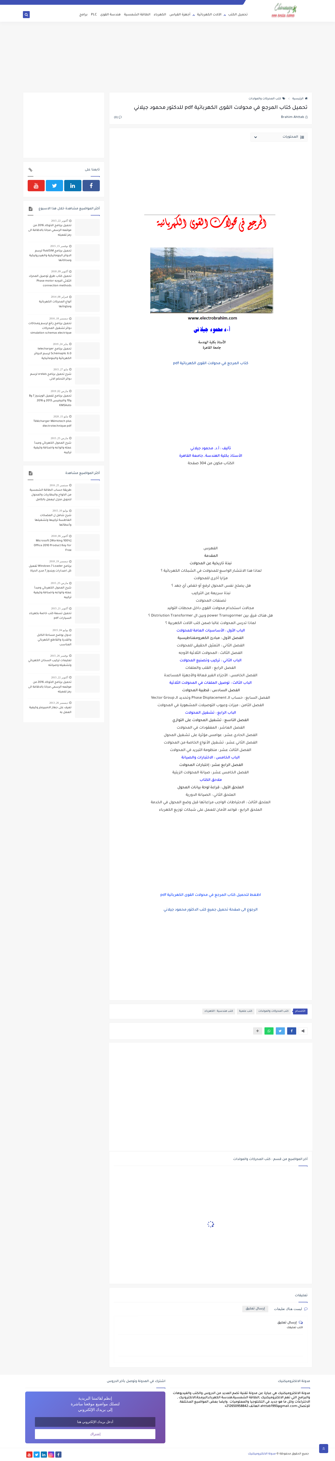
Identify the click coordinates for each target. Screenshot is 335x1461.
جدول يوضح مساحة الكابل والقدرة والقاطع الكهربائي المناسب (54, 640)
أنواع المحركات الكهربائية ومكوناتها (55, 304)
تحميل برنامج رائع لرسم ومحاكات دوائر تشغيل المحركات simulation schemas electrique (49, 328)
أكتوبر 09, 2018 (59, 271)
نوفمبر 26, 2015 (59, 655)
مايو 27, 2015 (61, 369)
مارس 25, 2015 (59, 438)
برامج (83, 15)
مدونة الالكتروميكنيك (262, 1454)
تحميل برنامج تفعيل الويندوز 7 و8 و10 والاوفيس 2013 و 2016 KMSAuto (50, 401)
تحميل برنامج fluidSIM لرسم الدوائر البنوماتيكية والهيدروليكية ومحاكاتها (50, 255)
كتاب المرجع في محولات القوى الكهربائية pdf (210, 363)
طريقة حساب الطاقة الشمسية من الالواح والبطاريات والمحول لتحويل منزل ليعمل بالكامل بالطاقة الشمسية (50, 495)
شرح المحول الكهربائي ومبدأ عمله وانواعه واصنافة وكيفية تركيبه (52, 448)
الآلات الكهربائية (209, 15)
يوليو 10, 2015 (60, 510)
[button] (291, 1031)
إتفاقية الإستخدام (167, 2)
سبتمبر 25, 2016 (59, 485)
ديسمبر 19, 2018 (58, 561)
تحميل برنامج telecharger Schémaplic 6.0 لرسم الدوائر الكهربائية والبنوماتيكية (52, 353)
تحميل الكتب (238, 15)
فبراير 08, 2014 (59, 296)
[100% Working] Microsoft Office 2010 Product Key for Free (52, 545)
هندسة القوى (110, 15)
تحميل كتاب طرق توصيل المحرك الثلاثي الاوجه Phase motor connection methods (50, 281)
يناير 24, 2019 (60, 344)
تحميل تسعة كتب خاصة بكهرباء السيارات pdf (50, 616)
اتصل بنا (208, 2)
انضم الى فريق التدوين (228, 2)
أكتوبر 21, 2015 (59, 608)
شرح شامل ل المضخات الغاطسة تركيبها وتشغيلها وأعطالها (53, 520)
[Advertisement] (168, 57)
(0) (118, 117)
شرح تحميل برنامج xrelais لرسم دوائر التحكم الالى (50, 377)
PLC (94, 15)
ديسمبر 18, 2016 (58, 318)
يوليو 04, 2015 (60, 630)
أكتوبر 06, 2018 (59, 536)
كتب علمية (245, 1011)
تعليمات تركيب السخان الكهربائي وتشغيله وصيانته (49, 663)
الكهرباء (160, 15)
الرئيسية (300, 98)
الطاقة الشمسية (137, 15)
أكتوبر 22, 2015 (59, 220)
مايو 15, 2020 (61, 416)
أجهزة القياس (179, 15)
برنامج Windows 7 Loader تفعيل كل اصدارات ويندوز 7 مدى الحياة (50, 569)
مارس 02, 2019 (59, 391)
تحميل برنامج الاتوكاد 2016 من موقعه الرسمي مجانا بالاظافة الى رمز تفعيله (49, 230)
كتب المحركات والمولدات (267, 98)
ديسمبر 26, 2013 (58, 702)
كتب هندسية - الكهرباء (219, 1011)
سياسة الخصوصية (190, 2)
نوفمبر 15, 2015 (59, 246)
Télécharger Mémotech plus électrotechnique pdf (52, 424)
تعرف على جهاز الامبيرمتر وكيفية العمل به (50, 710)
